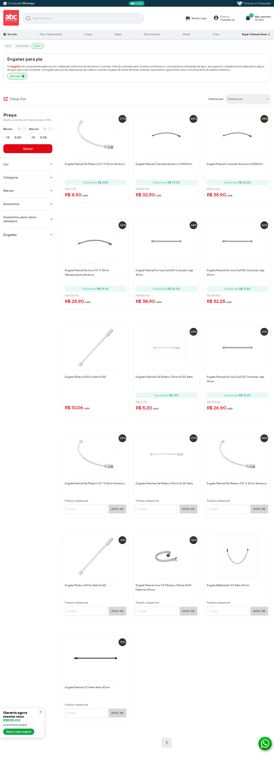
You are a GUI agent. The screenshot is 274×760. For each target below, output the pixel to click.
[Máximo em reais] (40, 137)
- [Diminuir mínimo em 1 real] (24, 128)
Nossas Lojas (196, 18)
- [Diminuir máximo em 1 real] (50, 128)
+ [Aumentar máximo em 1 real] (45, 128)
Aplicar (28, 148)
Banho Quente (152, 34)
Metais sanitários (22, 46)
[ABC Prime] (137, 3)
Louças (88, 34)
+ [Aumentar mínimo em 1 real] (19, 128)
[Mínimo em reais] (15, 137)
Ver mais (17, 76)
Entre (223, 16)
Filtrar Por (14, 99)
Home (8, 46)
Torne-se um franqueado (254, 3)
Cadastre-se (227, 19)
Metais (118, 34)
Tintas (216, 34)
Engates (37, 46)
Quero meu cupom (18, 731)
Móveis (186, 34)
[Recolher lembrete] (40, 711)
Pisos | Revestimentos (51, 34)
